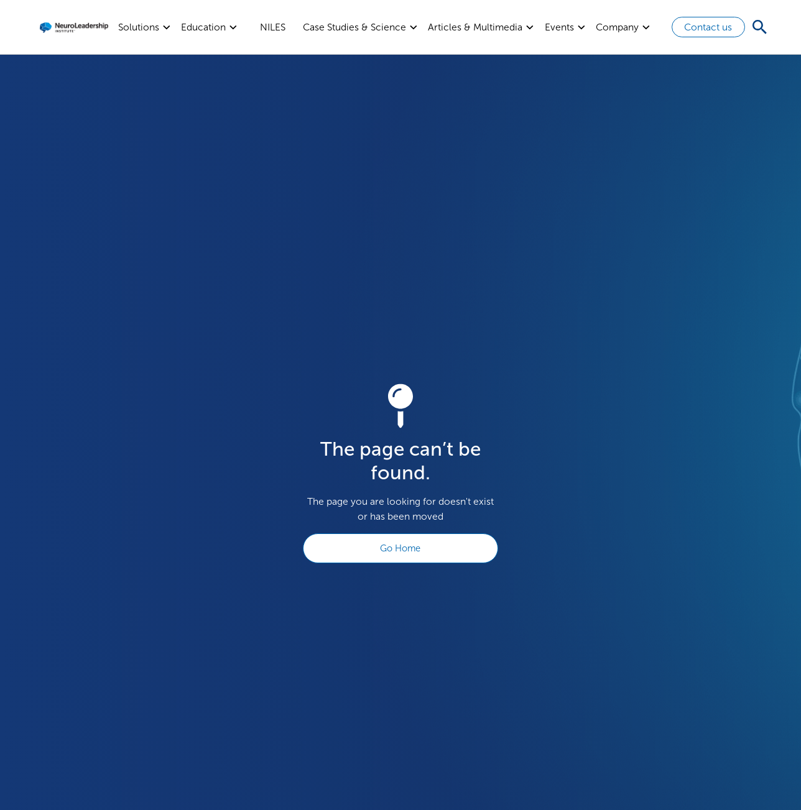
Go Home (400, 548)
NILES (272, 27)
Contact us (708, 27)
